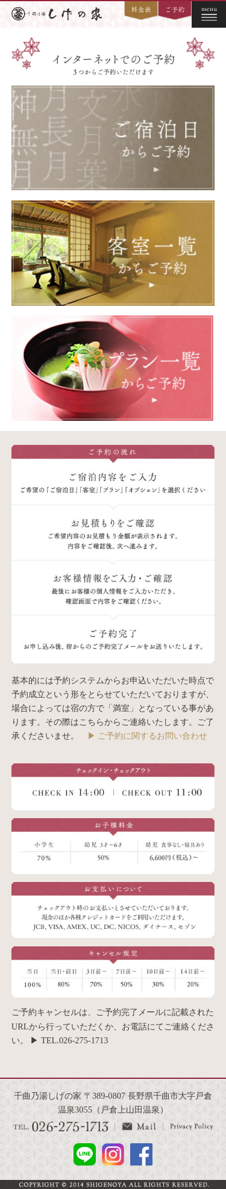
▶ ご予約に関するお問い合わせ (147, 735)
